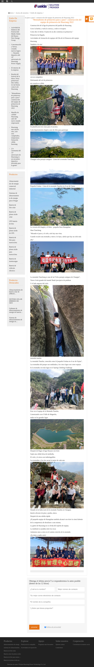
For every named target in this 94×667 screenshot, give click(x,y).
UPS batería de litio (13, 222)
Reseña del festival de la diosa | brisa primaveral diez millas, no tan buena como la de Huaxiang (15, 81)
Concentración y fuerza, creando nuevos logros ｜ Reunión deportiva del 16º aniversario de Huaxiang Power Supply (16, 54)
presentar (34, 627)
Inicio (11, 13)
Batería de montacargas (13, 260)
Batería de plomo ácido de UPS (13, 230)
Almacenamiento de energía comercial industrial (14, 185)
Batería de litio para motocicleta (13, 240)
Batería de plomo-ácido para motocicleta (12, 660)
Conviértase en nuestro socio (81, 644)
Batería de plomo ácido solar (13, 214)
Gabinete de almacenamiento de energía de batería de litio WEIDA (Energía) (15, 310)
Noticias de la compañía (28, 644)
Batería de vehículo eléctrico (12, 268)
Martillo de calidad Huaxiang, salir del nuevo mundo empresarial (15, 118)
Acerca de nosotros (22, 13)
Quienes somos (60, 644)
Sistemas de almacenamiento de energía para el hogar (14, 197)
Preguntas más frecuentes (45, 644)
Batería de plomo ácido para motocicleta (13, 250)
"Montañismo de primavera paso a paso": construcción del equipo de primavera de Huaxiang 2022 (15, 100)
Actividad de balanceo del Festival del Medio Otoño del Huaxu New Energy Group (15, 34)
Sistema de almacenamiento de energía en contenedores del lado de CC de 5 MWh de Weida (15, 319)
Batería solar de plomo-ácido (12, 654)
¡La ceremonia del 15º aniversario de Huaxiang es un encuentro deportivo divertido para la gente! (16, 157)
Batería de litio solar (12, 206)
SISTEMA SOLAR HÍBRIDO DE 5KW (15, 301)
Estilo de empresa (36, 13)
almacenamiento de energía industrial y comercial (12, 644)
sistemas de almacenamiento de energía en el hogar (12, 647)
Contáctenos (59, 647)
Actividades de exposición (29, 647)
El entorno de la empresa (15, 69)
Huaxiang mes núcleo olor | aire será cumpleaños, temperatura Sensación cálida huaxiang (15, 135)
